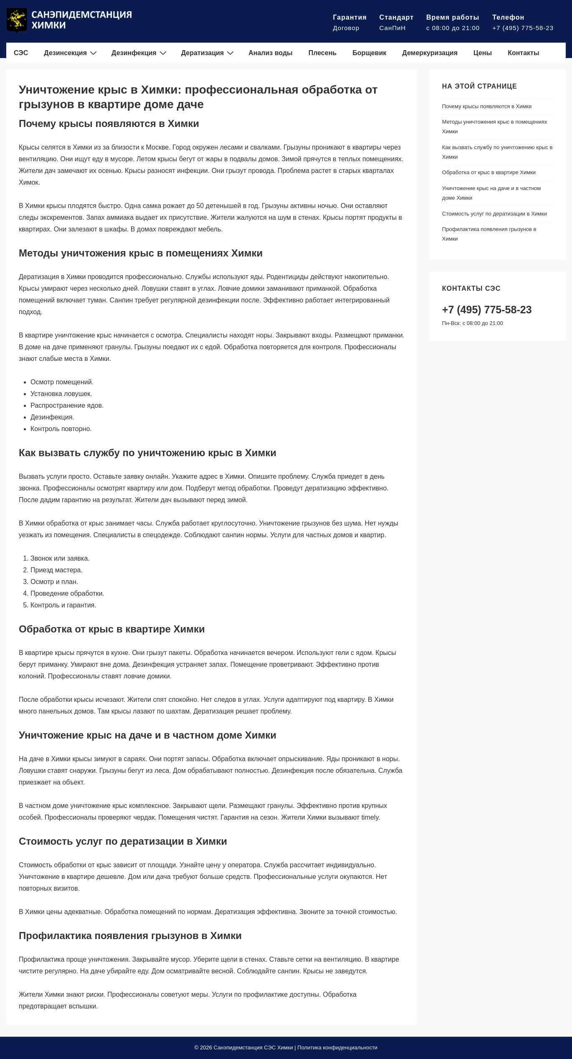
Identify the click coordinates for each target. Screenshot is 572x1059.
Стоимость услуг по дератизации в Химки (494, 214)
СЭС (21, 52)
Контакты (523, 52)
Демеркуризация (430, 52)
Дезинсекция (71, 52)
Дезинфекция (140, 52)
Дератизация (208, 52)
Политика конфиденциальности (337, 1047)
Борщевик (369, 52)
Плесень (323, 52)
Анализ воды (270, 52)
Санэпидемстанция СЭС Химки (253, 1047)
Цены (482, 52)
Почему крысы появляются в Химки (487, 106)
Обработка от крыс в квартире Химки (489, 172)
